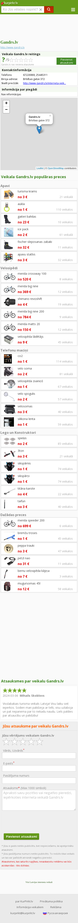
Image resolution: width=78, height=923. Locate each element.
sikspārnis (24, 463)
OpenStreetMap (56, 168)
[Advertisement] (39, 27)
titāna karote (26, 488)
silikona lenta (26, 419)
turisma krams (27, 191)
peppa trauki (26, 545)
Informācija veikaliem (30, 907)
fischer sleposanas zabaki (35, 242)
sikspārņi (24, 476)
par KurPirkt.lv (24, 901)
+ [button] (6, 103)
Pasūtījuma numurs (16, 776)
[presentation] (33, 821)
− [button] (6, 110)
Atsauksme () (24, 788)
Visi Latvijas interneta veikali (39, 882)
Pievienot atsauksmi (66, 61)
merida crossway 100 (32, 273)
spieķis (22, 438)
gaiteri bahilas (27, 216)
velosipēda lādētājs (30, 337)
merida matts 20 (29, 324)
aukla (21, 204)
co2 (20, 356)
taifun (21, 501)
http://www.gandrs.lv (12, 47)
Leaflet (40, 168)
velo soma (25, 368)
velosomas (25, 406)
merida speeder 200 (31, 520)
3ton (21, 451)
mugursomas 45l (29, 583)
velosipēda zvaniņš (30, 381)
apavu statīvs (26, 254)
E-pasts (8, 763)
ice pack (23, 229)
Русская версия (58, 913)
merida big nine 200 (31, 311)
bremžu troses (27, 533)
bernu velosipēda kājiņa (34, 571)
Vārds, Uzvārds (13, 750)
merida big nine (28, 286)
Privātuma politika (51, 901)
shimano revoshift (30, 299)
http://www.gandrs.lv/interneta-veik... (44, 83)
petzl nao (24, 558)
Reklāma (55, 907)
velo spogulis (26, 394)
